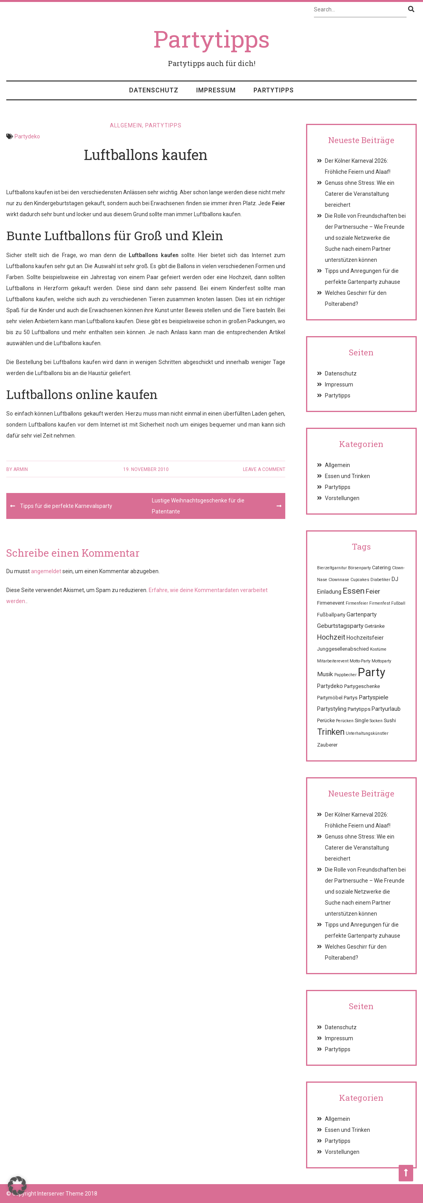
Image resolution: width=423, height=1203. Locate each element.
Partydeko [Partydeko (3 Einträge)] (330, 686)
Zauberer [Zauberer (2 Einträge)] (327, 745)
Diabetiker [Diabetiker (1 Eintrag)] (380, 579)
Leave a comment (264, 469)
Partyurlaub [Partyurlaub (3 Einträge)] (386, 709)
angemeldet (46, 571)
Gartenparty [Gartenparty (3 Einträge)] (361, 614)
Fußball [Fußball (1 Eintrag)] (398, 603)
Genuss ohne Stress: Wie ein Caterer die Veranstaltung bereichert (359, 194)
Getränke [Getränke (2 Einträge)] (375, 626)
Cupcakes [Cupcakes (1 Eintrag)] (359, 579)
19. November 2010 (146, 469)
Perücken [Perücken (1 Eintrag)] (345, 720)
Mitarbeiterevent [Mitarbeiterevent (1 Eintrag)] (332, 661)
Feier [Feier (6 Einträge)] (373, 591)
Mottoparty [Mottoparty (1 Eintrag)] (381, 661)
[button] (17, 1185)
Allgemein (126, 125)
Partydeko (27, 136)
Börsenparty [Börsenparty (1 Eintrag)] (359, 567)
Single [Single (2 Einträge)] (361, 720)
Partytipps (273, 90)
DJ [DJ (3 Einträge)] (395, 579)
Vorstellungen (342, 498)
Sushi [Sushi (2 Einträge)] (390, 720)
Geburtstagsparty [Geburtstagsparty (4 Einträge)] (340, 625)
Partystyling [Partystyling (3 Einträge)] (331, 709)
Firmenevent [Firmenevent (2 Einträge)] (331, 603)
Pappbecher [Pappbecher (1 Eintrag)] (345, 674)
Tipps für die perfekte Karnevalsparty (66, 506)
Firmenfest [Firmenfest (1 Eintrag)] (379, 603)
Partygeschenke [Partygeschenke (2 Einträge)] (362, 686)
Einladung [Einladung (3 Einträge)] (329, 592)
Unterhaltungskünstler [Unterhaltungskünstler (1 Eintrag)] (367, 733)
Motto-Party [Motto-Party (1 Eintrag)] (360, 661)
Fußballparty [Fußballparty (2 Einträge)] (331, 615)
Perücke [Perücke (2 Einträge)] (326, 720)
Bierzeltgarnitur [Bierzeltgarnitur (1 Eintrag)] (332, 567)
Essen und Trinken (347, 476)
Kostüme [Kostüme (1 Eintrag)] (378, 649)
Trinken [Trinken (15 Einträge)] (331, 732)
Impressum (216, 90)
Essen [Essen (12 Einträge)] (354, 591)
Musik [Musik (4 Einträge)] (325, 674)
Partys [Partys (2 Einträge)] (350, 698)
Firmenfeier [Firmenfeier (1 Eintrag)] (357, 603)
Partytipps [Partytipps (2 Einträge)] (359, 709)
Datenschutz (154, 90)
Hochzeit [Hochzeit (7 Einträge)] (331, 637)
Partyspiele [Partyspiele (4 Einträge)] (373, 697)
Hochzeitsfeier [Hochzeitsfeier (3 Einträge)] (365, 638)
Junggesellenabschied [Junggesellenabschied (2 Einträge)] (343, 649)
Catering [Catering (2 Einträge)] (381, 567)
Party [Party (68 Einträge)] (371, 672)
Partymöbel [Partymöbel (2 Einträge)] (330, 698)
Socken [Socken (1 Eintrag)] (376, 720)
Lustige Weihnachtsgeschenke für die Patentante (198, 506)
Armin (20, 469)
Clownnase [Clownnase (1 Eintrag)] (338, 579)
